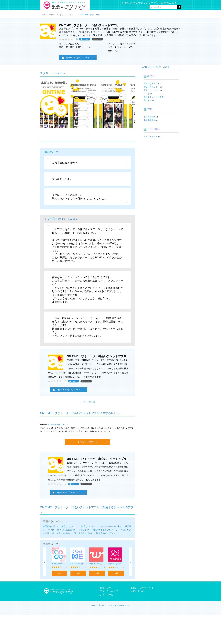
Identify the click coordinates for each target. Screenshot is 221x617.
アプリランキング (109, 593)
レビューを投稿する (87, 444)
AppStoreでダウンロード (76, 57)
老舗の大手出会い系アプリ (104, 532)
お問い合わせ (137, 593)
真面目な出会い (50, 528)
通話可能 (148, 100)
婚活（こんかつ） (69, 528)
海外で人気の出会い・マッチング (73, 532)
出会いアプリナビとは (142, 590)
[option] (59, 564)
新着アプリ (105, 590)
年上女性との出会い (61, 535)
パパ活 (51, 532)
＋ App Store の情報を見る (87, 403)
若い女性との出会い (83, 535)
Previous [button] (44, 564)
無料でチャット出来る (111, 528)
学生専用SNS (150, 120)
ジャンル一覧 (106, 597)
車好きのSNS (150, 117)
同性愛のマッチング (105, 535)
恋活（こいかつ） (89, 528)
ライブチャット (150, 136)
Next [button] (130, 564)
